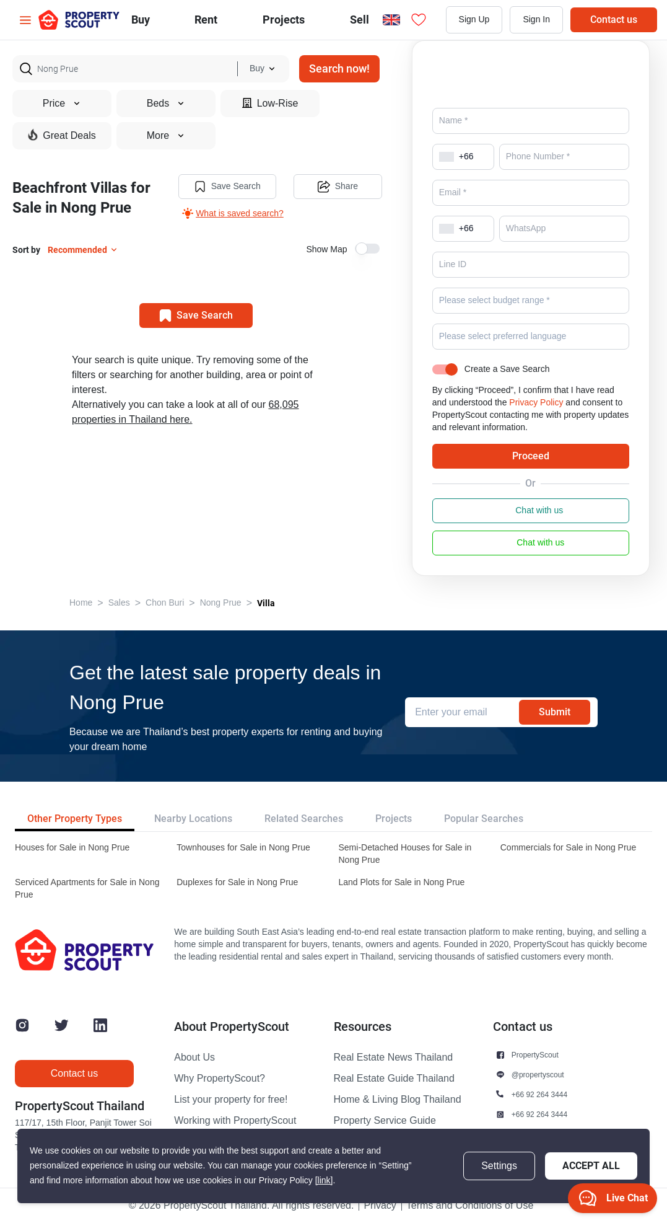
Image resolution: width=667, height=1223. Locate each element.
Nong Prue (221, 603)
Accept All (591, 1166)
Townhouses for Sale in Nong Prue (243, 847)
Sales (119, 603)
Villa (266, 603)
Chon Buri (165, 603)
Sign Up (474, 19)
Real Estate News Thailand (393, 1057)
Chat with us (530, 511)
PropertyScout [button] (535, 1054)
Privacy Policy (536, 402)
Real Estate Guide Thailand (394, 1078)
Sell (359, 19)
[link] (324, 1180)
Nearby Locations (193, 818)
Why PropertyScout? (219, 1078)
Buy (140, 19)
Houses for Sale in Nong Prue (72, 847)
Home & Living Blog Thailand (397, 1099)
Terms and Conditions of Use (469, 1205)
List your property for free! (230, 1099)
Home (80, 603)
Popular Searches (483, 818)
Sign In (536, 19)
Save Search (227, 186)
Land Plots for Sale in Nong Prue (402, 882)
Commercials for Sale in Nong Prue (568, 847)
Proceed (530, 456)
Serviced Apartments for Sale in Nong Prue (87, 888)
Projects (393, 818)
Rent (205, 19)
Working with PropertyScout (235, 1121)
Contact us (613, 19)
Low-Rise (270, 103)
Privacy (380, 1205)
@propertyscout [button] (538, 1074)
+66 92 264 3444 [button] (539, 1094)
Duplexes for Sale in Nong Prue (237, 882)
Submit (554, 712)
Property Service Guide (385, 1121)
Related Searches (303, 818)
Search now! (339, 68)
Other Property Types (74, 818)
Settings (499, 1166)
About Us (194, 1057)
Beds (166, 103)
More (166, 136)
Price (62, 103)
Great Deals (61, 135)
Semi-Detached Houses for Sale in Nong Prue (405, 853)
